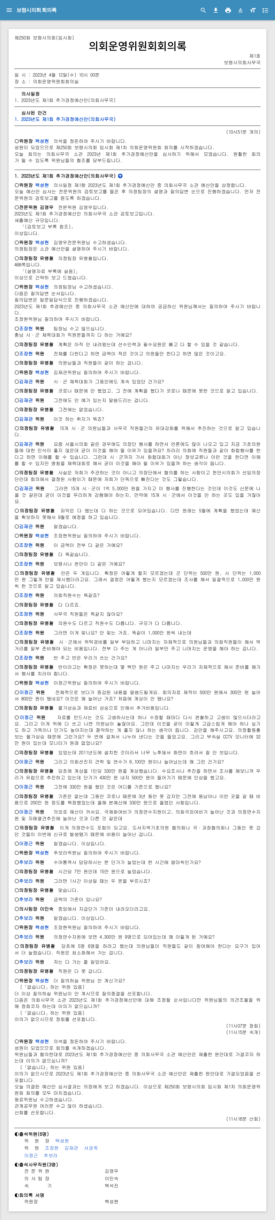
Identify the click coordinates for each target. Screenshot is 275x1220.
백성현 (42, 141)
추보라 (26, 862)
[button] (240, 10)
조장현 (26, 328)
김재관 (26, 381)
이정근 (26, 692)
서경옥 (91, 1148)
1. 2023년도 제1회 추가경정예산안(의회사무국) (65, 119)
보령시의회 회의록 (36, 10)
